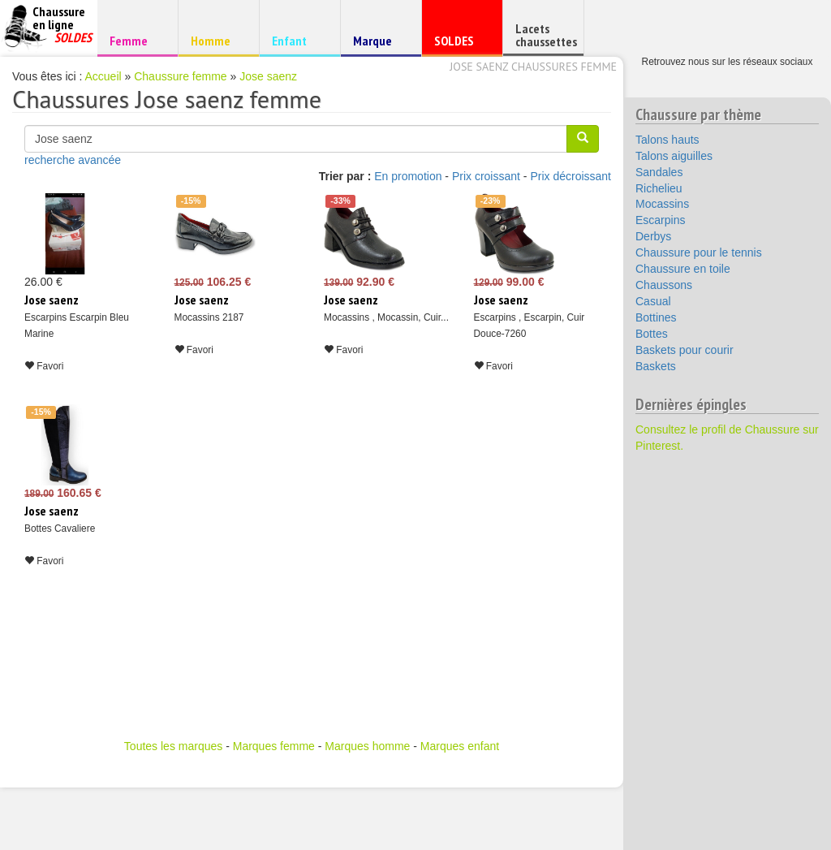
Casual (653, 301)
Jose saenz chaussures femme (533, 66)
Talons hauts (667, 139)
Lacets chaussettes (546, 35)
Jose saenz (268, 76)
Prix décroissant (570, 176)
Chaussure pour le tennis (698, 252)
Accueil (103, 76)
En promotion (407, 176)
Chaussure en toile (682, 268)
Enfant (297, 40)
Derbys (653, 236)
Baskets (655, 366)
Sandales (658, 172)
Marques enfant (459, 746)
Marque (378, 44)
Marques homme (367, 746)
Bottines (656, 317)
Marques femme (274, 746)
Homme (216, 40)
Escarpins (660, 220)
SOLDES (459, 44)
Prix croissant (486, 176)
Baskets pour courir (684, 349)
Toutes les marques (173, 746)
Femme (135, 40)
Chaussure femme (180, 76)
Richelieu (658, 188)
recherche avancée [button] (72, 159)
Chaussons (663, 284)
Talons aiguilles (674, 155)
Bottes (651, 333)
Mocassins (662, 203)
